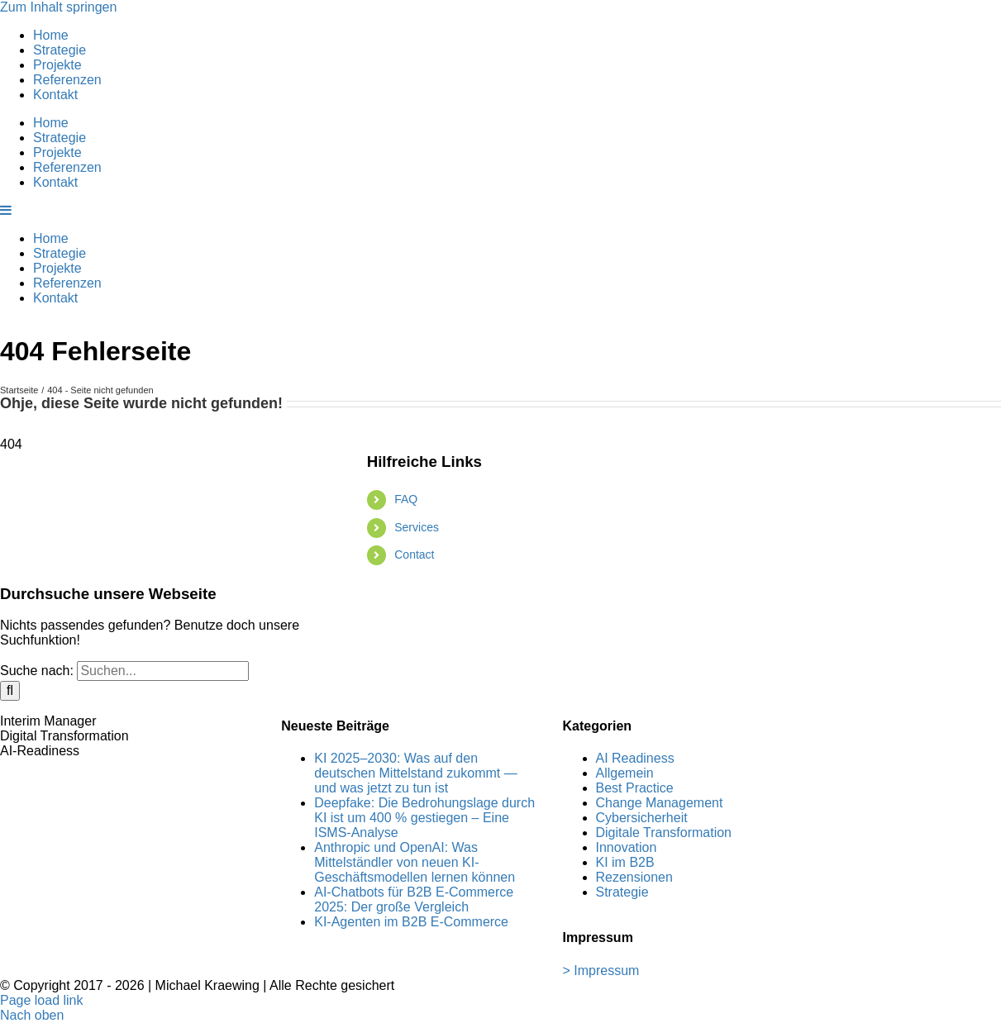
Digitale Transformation (664, 833)
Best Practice (635, 788)
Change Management (659, 803)
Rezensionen (634, 877)
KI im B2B (625, 862)
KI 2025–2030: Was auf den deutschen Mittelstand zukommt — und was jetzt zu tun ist (415, 773)
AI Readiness (635, 758)
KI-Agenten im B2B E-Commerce (411, 922)
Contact (414, 554)
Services (416, 527)
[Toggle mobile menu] (6, 209)
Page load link (41, 1000)
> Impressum (601, 971)
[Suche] (10, 691)
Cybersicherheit (642, 818)
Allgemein (625, 773)
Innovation (626, 847)
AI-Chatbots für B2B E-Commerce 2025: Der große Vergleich (413, 899)
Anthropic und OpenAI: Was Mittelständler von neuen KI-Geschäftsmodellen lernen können (414, 862)
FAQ (405, 499)
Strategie (622, 892)
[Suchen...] (163, 671)
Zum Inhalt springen (58, 7)
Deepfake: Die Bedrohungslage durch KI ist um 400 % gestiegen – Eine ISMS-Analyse (424, 818)
